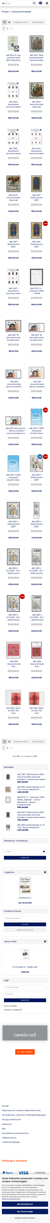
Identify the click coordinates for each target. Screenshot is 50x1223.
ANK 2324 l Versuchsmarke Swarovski (36, 104)
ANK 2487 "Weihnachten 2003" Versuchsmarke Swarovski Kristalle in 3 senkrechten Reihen (13, 244)
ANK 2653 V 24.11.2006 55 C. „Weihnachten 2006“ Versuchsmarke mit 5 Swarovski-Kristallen (13, 617)
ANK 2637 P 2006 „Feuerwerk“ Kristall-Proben (36, 431)
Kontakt (5, 1106)
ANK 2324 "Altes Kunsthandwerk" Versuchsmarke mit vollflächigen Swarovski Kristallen (36, 58)
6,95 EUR (25, 972)
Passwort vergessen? (13, 1009)
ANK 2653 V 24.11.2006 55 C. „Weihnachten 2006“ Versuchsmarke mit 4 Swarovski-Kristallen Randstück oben (36, 571)
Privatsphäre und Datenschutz (15, 1133)
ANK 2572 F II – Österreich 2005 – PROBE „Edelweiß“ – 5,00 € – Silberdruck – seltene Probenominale (36, 291)
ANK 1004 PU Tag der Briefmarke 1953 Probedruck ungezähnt (13, 58)
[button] (4, 22)
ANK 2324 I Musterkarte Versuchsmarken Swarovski (13, 104)
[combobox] (21, 22)
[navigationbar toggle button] (47, 3)
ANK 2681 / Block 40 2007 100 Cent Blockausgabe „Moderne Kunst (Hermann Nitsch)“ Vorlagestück (13, 710)
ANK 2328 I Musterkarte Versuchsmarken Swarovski (13, 151)
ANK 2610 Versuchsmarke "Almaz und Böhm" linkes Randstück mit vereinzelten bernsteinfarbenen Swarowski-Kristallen (14, 384)
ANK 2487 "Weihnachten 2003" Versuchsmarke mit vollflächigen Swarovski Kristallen (36, 197)
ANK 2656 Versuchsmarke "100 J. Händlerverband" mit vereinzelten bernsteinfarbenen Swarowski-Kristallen (14, 664)
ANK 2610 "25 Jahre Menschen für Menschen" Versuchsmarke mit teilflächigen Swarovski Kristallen (36, 337)
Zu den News (25, 1051)
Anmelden (25, 858)
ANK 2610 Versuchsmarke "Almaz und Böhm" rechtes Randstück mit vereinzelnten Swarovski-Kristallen (17, 431)
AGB (3, 1128)
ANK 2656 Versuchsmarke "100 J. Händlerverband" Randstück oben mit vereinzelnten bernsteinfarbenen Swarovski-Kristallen (37, 664)
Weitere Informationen (25, 1218)
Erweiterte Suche (25, 930)
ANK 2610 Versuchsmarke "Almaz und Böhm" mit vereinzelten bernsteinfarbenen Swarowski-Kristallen (37, 384)
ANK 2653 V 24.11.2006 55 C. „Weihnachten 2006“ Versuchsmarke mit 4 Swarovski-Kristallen (13, 571)
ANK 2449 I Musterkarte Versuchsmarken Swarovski (36, 151)
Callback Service (9, 1138)
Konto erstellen (10, 1006)
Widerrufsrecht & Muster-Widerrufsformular (21, 1110)
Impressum (7, 1124)
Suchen (25, 924)
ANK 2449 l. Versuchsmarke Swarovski (13, 197)
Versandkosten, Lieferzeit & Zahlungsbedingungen (24, 1115)
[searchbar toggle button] (34, 3)
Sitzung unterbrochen (11, 1119)
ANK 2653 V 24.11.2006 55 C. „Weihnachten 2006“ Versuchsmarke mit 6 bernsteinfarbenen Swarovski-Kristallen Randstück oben (37, 617)
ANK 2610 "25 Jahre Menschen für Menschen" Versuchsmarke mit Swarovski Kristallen (13, 337)
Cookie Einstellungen (11, 1142)
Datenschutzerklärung (11, 1199)
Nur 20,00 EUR (25, 903)
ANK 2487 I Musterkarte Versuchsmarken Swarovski (13, 291)
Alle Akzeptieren (25, 1204)
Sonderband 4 (25, 898)
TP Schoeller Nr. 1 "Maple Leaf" (25, 967)
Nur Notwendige (25, 1211)
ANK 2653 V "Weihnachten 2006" (36, 477)
